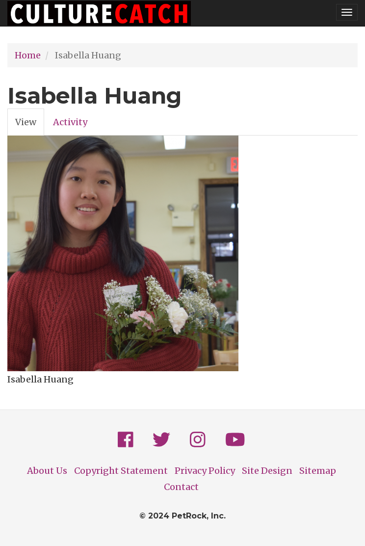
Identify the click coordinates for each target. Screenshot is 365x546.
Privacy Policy (205, 470)
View (29, 125)
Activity (70, 122)
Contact (181, 486)
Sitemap (317, 470)
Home (28, 55)
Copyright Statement (121, 470)
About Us (47, 470)
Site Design (267, 470)
